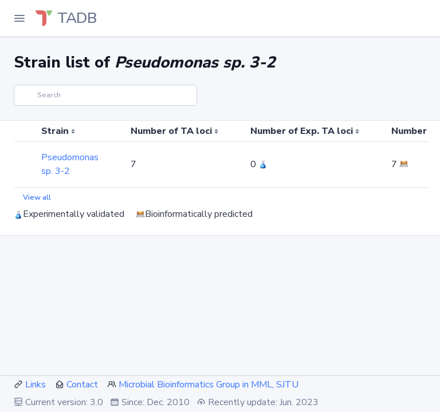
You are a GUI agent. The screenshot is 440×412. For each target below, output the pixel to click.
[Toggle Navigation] (19, 18)
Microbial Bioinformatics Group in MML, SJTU (208, 384)
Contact (82, 384)
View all (37, 197)
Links (35, 384)
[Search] (105, 95)
